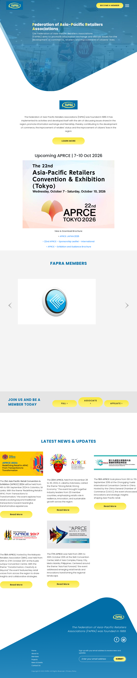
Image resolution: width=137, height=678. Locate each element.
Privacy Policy (71, 671)
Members (35, 656)
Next (126, 305)
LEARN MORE (69, 140)
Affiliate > (116, 403)
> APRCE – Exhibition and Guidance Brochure (68, 246)
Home (34, 650)
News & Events (37, 662)
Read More (16, 514)
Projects (35, 659)
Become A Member (109, 5)
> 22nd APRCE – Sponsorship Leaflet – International (68, 241)
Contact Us (36, 665)
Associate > (90, 402)
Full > (64, 403)
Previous (10, 305)
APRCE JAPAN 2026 (69, 236)
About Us (35, 653)
